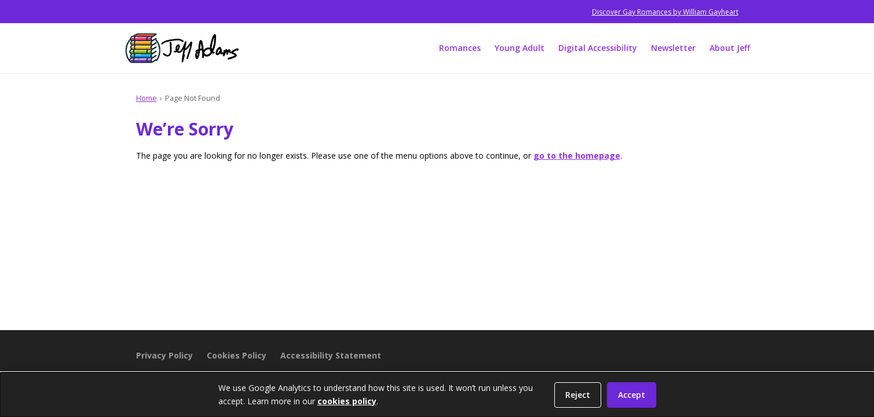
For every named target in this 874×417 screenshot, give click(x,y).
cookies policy (346, 401)
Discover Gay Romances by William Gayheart (665, 12)
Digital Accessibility (597, 47)
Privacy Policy (164, 355)
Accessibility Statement (330, 355)
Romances (460, 47)
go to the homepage (576, 155)
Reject (577, 394)
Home (146, 98)
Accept (631, 394)
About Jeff (730, 47)
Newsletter (673, 47)
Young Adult (519, 47)
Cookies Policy (236, 355)
